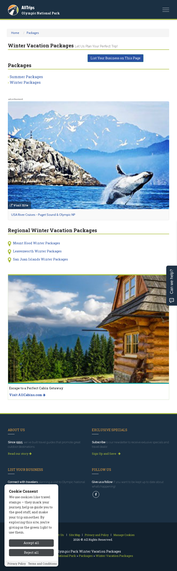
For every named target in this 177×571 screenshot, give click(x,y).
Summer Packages (26, 76)
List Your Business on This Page (115, 58)
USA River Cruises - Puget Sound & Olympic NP (43, 215)
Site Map (74, 535)
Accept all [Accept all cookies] (31, 543)
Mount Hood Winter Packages (36, 243)
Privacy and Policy (97, 535)
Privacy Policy (16, 563)
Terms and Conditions (42, 563)
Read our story (20, 454)
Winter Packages (25, 82)
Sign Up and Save (106, 454)
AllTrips (28, 7)
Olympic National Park (41, 13)
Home (15, 33)
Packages (33, 33)
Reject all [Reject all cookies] (31, 552)
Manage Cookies (124, 535)
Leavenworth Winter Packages (37, 251)
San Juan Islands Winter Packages (40, 259)
